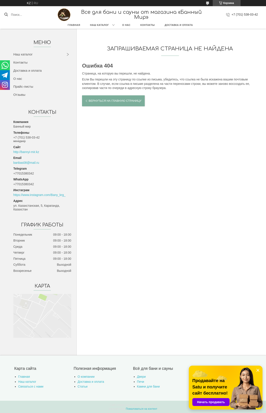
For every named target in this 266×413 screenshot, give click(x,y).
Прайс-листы (23, 86)
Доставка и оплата (179, 25)
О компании (86, 376)
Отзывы (19, 94)
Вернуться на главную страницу (115, 100)
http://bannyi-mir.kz (26, 152)
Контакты (147, 25)
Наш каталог (99, 25)
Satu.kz (151, 404)
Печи (140, 381)
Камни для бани (148, 386)
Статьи (82, 386)
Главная (74, 25)
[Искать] (6, 15)
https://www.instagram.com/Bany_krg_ (39, 195)
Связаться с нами (30, 386)
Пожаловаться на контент (141, 408)
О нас (126, 25)
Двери (141, 376)
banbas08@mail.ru (26, 162)
